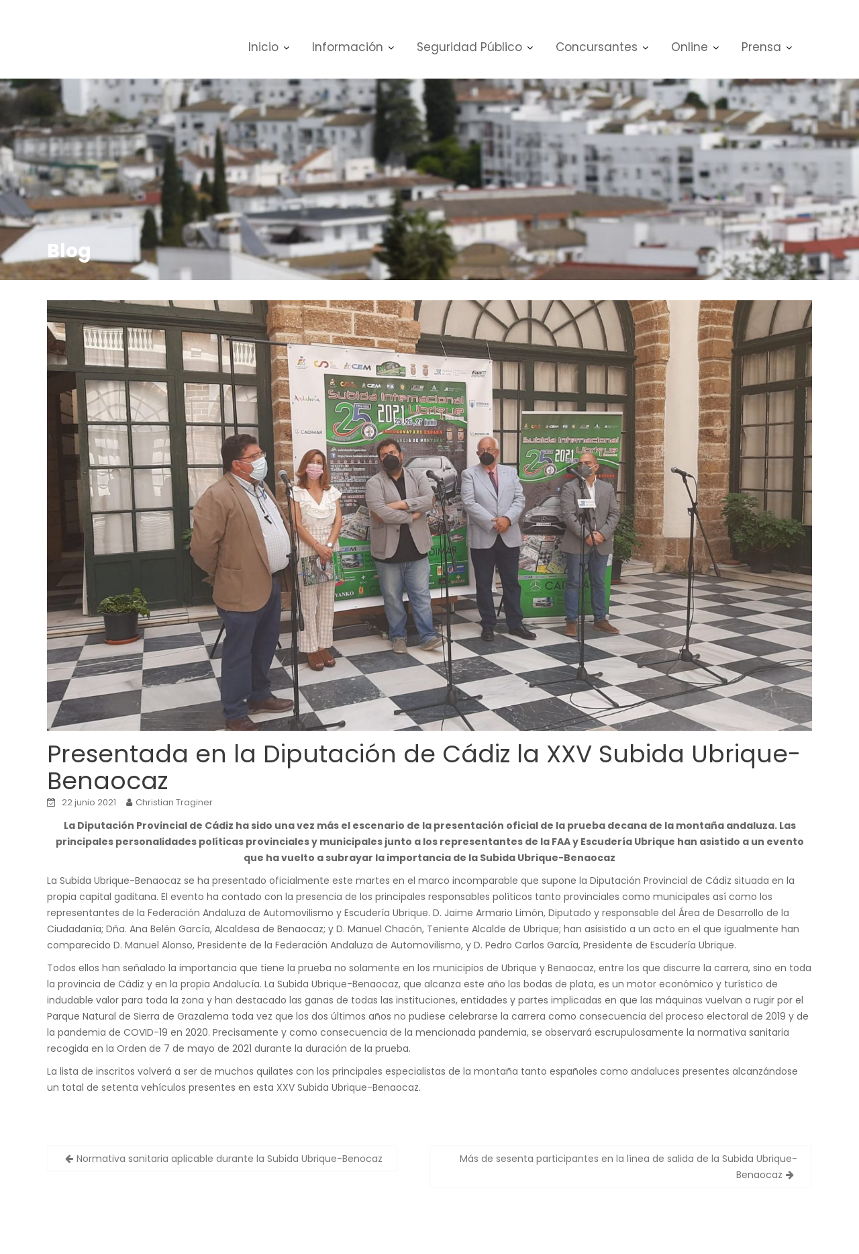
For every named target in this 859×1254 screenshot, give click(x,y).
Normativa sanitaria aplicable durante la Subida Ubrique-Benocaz (230, 1158)
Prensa (761, 47)
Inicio (263, 47)
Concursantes (597, 47)
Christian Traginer (174, 802)
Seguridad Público (469, 47)
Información (347, 47)
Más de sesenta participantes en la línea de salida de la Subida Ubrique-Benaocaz (628, 1166)
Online (689, 47)
